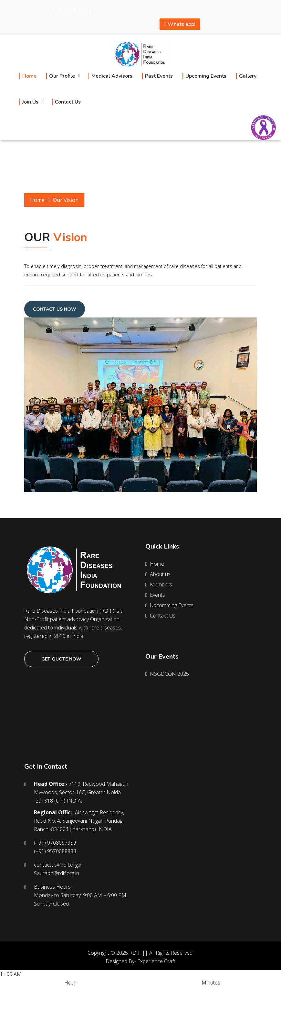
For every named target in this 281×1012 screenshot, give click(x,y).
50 (214, 991)
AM (4, 991)
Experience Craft (156, 961)
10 (41, 999)
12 (55, 999)
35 (193, 991)
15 (165, 991)
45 (207, 991)
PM (67, 991)
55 (221, 991)
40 (200, 991)
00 (143, 991)
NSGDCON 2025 (168, 673)
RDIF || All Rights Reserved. (161, 952)
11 (48, 999)
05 (150, 991)
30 (186, 991)
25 (179, 991)
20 (172, 991)
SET (4, 1007)
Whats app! (179, 24)
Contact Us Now (54, 309)
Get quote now (61, 659)
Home (37, 200)
